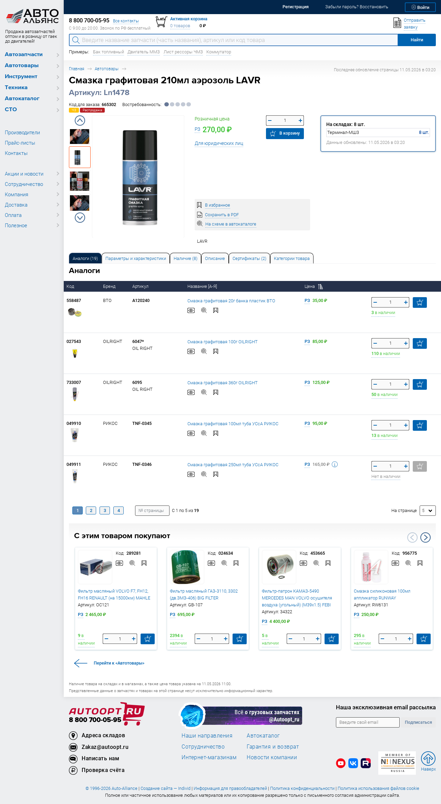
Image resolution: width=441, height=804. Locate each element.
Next (80, 218)
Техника (16, 88)
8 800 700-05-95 (95, 720)
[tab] (85, 258)
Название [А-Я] (202, 286)
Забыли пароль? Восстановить (356, 7)
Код (70, 286)
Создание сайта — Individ (166, 788)
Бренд (109, 286)
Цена (314, 286)
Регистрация (296, 7)
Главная (76, 68)
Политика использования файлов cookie (378, 788)
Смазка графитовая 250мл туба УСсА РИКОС (232, 464)
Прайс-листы (20, 142)
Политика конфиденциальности (302, 788)
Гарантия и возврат (273, 746)
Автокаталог (22, 99)
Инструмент (21, 77)
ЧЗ (74, 110)
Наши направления (207, 735)
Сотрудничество (24, 183)
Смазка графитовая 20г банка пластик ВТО (231, 300)
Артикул (141, 286)
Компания (16, 194)
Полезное (16, 225)
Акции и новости (24, 173)
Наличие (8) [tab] (185, 258)
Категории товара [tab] (292, 258)
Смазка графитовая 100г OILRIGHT (222, 341)
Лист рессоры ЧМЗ (183, 52)
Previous (80, 120)
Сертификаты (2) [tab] (249, 258)
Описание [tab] (215, 258)
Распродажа (92, 110)
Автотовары (22, 66)
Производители (22, 132)
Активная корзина (188, 19)
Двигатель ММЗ (143, 52)
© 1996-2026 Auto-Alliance (111, 788)
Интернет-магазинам (209, 757)
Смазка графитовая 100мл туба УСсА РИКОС (232, 423)
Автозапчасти (24, 55)
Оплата (13, 214)
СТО (11, 110)
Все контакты (126, 20)
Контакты (16, 152)
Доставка (16, 204)
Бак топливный (108, 52)
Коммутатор (218, 52)
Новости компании (272, 757)
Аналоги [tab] (85, 258)
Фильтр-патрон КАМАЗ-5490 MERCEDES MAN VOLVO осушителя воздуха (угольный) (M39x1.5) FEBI (297, 598)
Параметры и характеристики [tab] (135, 258)
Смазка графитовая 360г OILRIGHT (222, 382)
